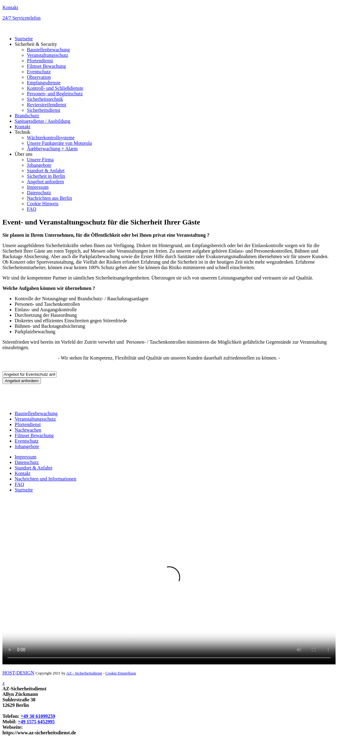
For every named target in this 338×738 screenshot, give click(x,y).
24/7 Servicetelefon (21, 17)
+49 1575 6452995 (36, 721)
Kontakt (10, 7)
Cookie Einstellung (120, 673)
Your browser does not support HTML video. (169, 581)
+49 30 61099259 (37, 716)
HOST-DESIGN (18, 672)
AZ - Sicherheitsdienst (84, 673)
